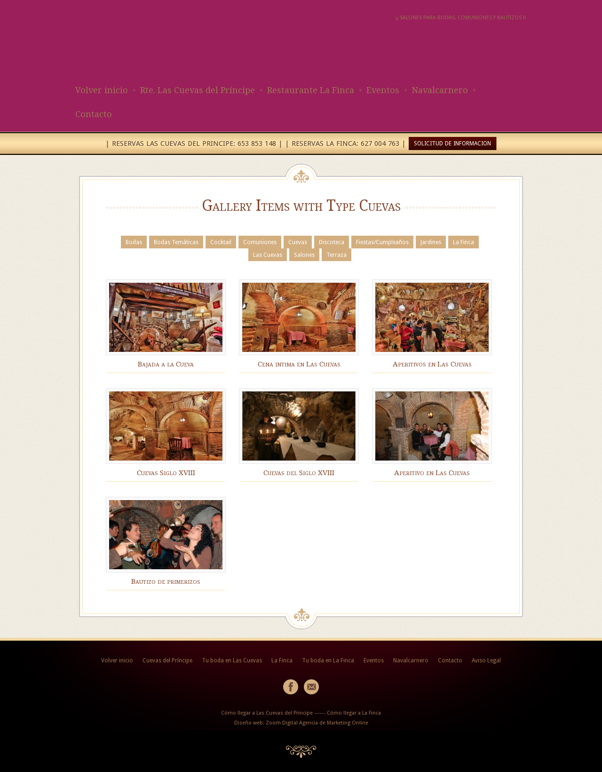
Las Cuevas (267, 255)
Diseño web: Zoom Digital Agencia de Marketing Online (301, 723)
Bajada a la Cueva (166, 364)
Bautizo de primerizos (165, 581)
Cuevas (297, 242)
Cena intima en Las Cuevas (299, 364)
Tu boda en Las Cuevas (232, 660)
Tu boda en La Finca (328, 660)
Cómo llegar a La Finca (354, 713)
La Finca (463, 242)
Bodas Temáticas (176, 242)
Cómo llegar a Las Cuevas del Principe (267, 713)
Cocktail (220, 242)
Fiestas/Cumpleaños (382, 242)
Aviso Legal (486, 660)
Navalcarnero (440, 90)
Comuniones (260, 242)
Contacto (93, 114)
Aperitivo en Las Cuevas (432, 473)
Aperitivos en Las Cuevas (432, 364)
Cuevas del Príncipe (167, 660)
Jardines (430, 242)
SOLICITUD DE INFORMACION (452, 143)
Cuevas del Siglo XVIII (298, 473)
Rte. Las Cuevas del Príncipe (197, 90)
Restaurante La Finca (310, 90)
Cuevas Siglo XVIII (166, 473)
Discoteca (331, 242)
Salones (304, 255)
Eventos (382, 90)
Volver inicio (101, 90)
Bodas (134, 242)
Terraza (336, 255)
